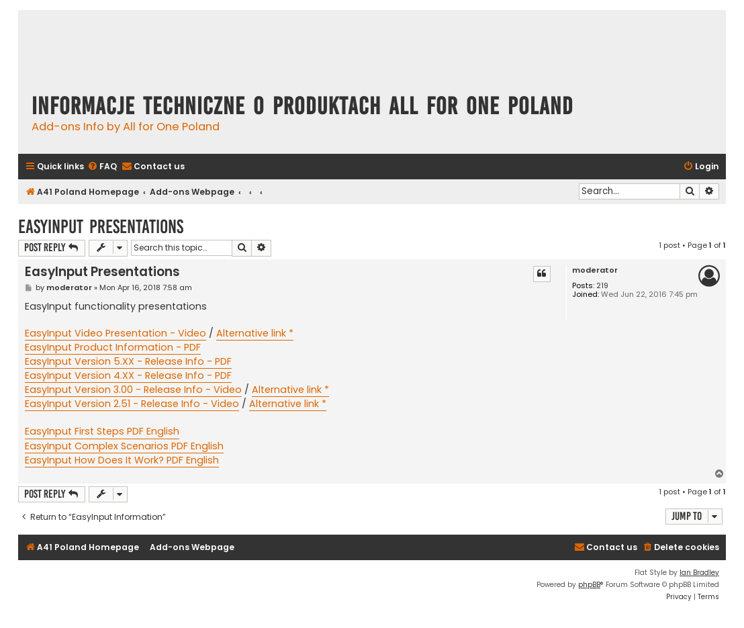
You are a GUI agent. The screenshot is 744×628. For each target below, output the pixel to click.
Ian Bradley (699, 573)
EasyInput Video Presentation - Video (115, 333)
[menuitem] (102, 167)
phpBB (589, 585)
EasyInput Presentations (100, 226)
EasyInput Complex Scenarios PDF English (124, 446)
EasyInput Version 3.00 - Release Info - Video (133, 389)
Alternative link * (254, 333)
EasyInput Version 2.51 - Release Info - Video (132, 403)
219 (602, 285)
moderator (595, 270)
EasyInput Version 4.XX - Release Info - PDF (128, 375)
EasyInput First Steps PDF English (102, 431)
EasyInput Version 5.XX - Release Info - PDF (128, 361)
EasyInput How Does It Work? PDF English (122, 460)
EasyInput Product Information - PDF (113, 347)
